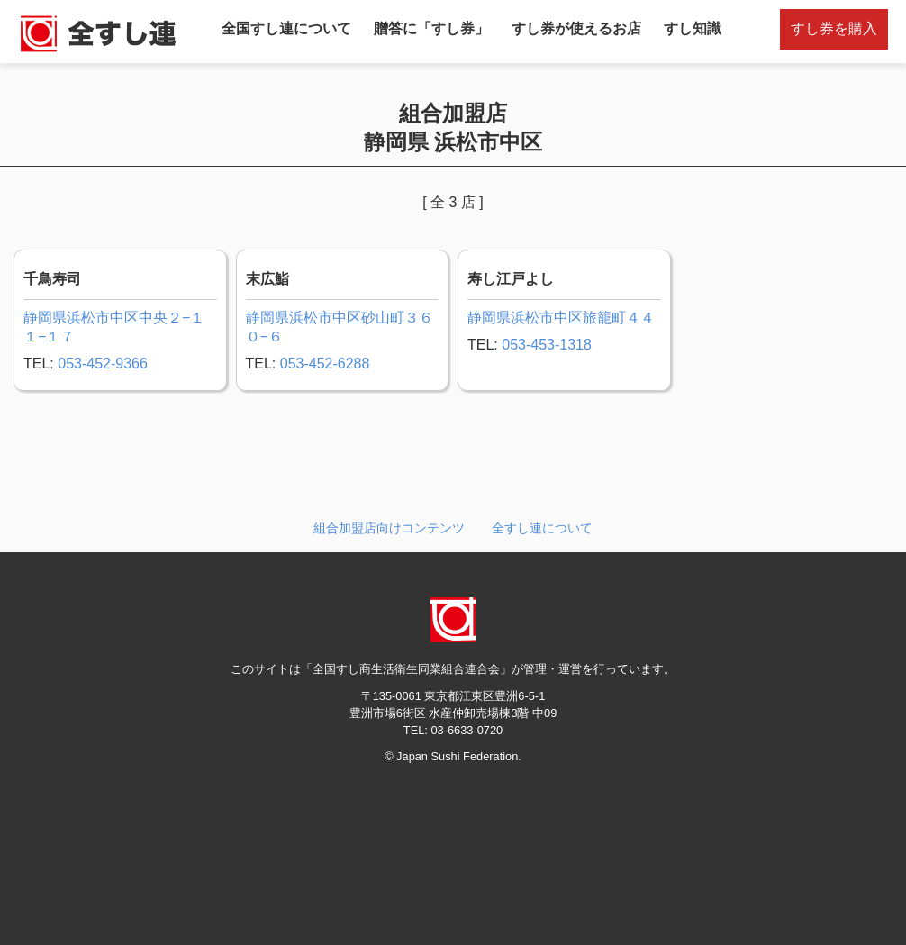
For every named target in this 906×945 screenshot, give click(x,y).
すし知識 (692, 28)
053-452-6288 (325, 363)
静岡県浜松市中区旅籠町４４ (561, 317)
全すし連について (542, 528)
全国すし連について (286, 28)
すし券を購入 (834, 28)
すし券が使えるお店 (576, 28)
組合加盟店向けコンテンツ (389, 528)
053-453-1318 (547, 344)
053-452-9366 (103, 363)
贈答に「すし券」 (431, 28)
